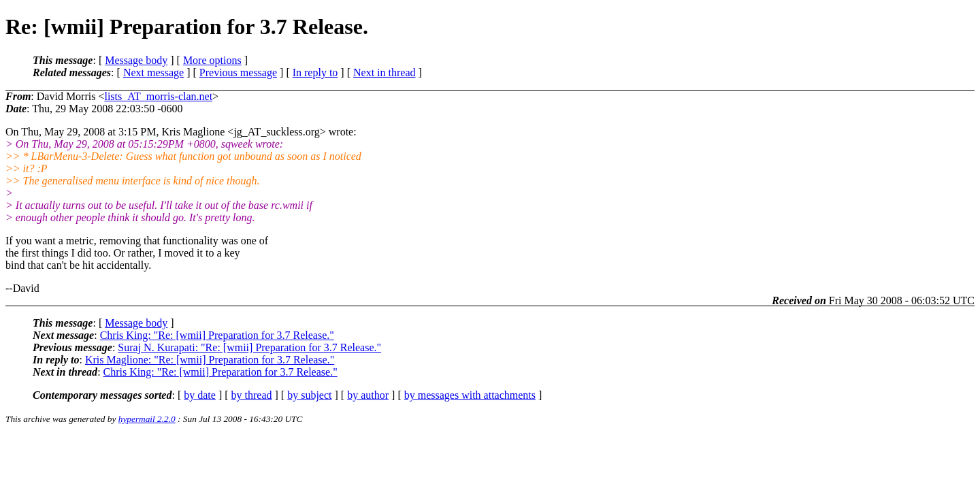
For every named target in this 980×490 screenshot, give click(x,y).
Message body (136, 60)
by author (368, 395)
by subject (309, 395)
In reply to (315, 72)
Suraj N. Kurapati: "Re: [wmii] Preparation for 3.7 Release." (249, 347)
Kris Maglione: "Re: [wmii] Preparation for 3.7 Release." (209, 359)
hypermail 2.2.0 (147, 419)
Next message (153, 72)
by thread (251, 395)
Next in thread (384, 72)
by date (200, 395)
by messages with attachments (470, 395)
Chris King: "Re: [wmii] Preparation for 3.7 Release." (217, 335)
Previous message (238, 72)
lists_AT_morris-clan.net (158, 96)
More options (212, 60)
